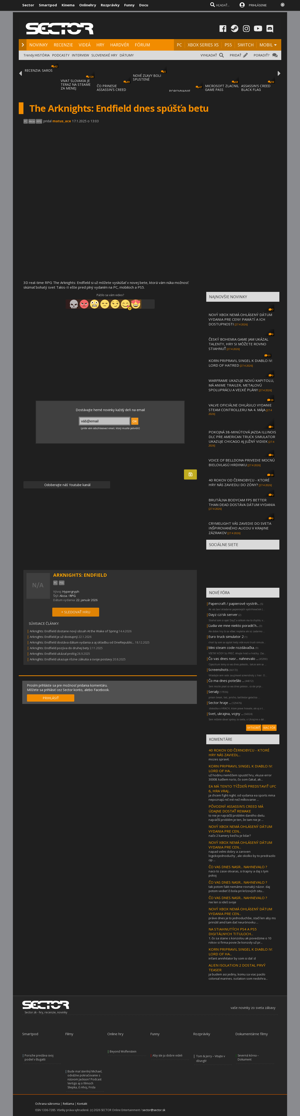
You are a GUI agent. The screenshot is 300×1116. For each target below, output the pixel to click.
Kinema (68, 5)
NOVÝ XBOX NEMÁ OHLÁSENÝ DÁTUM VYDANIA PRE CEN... (240, 828)
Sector (28, 5)
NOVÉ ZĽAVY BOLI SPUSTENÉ (147, 77)
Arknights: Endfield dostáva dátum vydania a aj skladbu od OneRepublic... (82, 642)
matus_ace (61, 121)
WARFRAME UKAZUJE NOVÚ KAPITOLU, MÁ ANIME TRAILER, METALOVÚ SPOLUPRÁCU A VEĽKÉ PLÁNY (241, 385)
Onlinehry (87, 5)
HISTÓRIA (42, 55)
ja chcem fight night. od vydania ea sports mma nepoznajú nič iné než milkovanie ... (242, 797)
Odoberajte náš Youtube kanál (66, 485)
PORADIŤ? (261, 55)
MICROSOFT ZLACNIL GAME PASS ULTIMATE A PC (222, 90)
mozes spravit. (219, 759)
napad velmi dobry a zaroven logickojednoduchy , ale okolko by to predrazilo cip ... (242, 855)
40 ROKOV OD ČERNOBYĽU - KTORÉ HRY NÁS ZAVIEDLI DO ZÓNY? (239, 482)
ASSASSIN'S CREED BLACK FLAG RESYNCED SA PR (255, 90)
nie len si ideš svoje (222, 902)
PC (179, 45)
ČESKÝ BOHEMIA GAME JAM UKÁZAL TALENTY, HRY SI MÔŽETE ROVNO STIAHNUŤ (238, 344)
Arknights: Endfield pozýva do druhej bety (59, 648)
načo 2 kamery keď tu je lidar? (230, 835)
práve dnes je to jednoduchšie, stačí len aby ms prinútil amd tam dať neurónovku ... (242, 920)
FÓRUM (142, 45)
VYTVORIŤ (253, 728)
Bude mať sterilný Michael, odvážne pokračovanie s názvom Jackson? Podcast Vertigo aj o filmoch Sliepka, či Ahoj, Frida (85, 1079)
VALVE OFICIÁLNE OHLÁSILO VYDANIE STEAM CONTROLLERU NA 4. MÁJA (240, 407)
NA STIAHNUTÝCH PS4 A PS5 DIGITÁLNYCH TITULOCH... (233, 931)
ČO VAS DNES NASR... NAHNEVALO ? (238, 866)
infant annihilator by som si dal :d (232, 958)
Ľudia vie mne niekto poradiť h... (233, 625)
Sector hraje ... (219, 702)
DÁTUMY (127, 55)
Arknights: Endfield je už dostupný (54, 637)
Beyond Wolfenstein (123, 1051)
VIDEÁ (84, 45)
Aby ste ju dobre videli (167, 1055)
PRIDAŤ (235, 55)
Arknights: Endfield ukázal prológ (53, 653)
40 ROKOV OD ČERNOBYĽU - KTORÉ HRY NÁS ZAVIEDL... (239, 752)
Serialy (213, 691)
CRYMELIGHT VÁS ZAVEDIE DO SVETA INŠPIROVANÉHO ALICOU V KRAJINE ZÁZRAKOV (240, 528)
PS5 (228, 45)
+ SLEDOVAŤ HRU (75, 612)
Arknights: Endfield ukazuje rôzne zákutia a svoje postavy (71, 659)
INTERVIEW (80, 55)
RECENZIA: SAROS (38, 70)
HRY (100, 45)
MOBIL (266, 45)
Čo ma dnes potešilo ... (226, 680)
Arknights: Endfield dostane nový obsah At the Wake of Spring (74, 631)
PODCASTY (60, 55)
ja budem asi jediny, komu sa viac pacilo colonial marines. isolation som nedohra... (238, 976)
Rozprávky (110, 5)
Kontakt (82, 1104)
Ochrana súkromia (47, 1104)
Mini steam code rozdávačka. (231, 647)
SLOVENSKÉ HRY (104, 55)
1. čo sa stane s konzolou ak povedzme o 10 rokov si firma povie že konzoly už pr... (240, 940)
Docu (143, 5)
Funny (129, 5)
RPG (73, 596)
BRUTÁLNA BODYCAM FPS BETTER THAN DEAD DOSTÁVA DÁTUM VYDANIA (242, 502)
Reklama (68, 1104)
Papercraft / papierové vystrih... (233, 603)
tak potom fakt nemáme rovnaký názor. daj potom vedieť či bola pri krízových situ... (239, 889)
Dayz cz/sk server (223, 614)
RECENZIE (63, 45)
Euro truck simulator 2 (226, 636)
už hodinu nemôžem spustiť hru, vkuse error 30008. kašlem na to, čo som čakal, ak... (240, 777)
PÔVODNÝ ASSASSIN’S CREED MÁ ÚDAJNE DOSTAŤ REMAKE (236, 808)
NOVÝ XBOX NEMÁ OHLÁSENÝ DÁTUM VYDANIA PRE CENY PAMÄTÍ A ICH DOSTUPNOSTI (240, 319)
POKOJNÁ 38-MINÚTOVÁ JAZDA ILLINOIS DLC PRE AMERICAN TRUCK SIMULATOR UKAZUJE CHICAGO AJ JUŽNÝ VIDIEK (242, 437)
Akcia (63, 596)
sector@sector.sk (153, 1110)
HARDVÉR (119, 45)
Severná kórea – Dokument (248, 1057)
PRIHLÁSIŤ (51, 698)
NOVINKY (38, 45)
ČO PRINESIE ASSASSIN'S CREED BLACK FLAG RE (111, 90)
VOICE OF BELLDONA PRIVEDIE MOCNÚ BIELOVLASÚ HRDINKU (242, 462)
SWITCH (246, 45)
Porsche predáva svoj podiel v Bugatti (39, 1057)
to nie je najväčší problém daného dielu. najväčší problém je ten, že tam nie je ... (237, 817)
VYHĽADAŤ (209, 55)
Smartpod (48, 5)
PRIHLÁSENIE (258, 5)
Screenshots (218, 669)
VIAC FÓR (269, 728)
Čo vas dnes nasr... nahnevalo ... (233, 658)
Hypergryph (70, 591)
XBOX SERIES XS (203, 45)
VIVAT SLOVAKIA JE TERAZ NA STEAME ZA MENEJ (75, 84)
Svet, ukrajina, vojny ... (225, 713)
